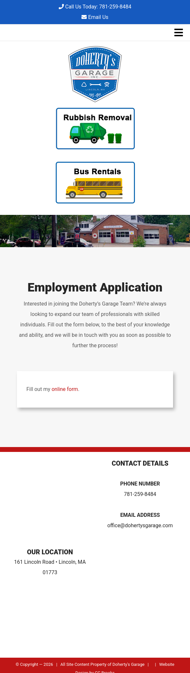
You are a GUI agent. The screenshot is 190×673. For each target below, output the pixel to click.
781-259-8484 (140, 494)
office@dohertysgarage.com (140, 525)
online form (64, 389)
